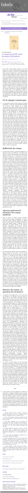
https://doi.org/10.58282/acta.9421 (11, 59)
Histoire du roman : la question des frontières (13, 291)
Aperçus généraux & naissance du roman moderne (12, 212)
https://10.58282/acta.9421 (21, 489)
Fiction (7, 468)
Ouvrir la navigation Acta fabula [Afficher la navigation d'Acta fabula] (14, 28)
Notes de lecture (6, 22)
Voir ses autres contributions (8, 476)
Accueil (2, 21)
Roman (14, 468)
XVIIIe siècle (22, 468)
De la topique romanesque (14, 100)
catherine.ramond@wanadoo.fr (13, 478)
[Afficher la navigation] (25, 5)
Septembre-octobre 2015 (18, 21)
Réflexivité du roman (12, 148)
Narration (11, 468)
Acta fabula (8, 21)
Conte (4, 468)
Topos (18, 468)
